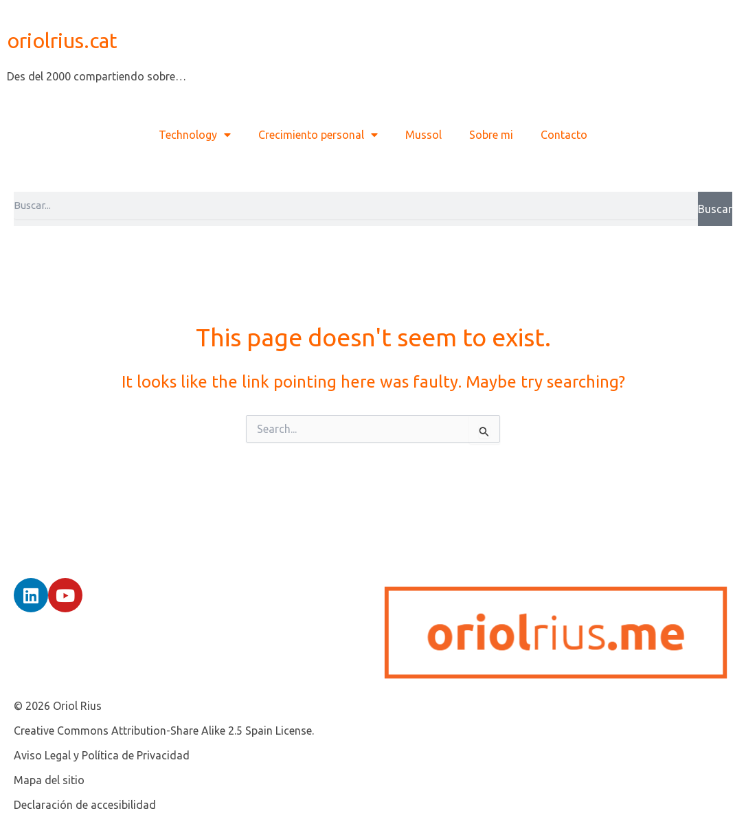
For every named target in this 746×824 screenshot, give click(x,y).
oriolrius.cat (62, 40)
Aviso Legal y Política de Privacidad (102, 755)
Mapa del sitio (49, 780)
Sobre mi (491, 135)
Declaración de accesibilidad (85, 805)
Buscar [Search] (715, 209)
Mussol (423, 135)
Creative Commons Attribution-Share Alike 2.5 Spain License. (164, 730)
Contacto (564, 135)
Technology (195, 134)
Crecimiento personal (318, 134)
